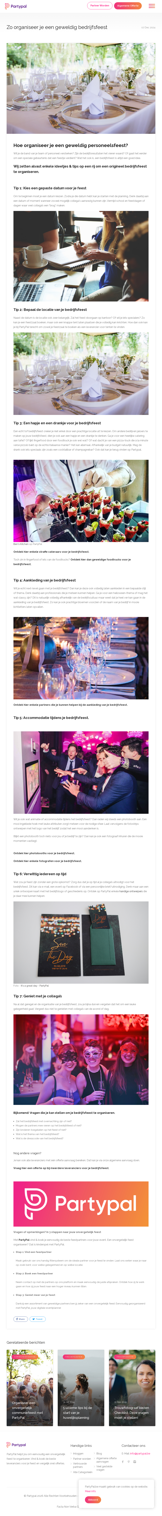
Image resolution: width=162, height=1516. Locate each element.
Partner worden (82, 1458)
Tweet (37, 1319)
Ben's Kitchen (20, 544)
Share (20, 1319)
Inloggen (78, 1453)
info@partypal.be (140, 1453)
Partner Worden (99, 5)
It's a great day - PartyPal (35, 985)
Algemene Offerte (128, 5)
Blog (99, 1453)
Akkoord (93, 1499)
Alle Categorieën (82, 1472)
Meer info (90, 1491)
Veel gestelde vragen (104, 1468)
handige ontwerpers (131, 891)
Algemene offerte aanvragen (106, 1460)
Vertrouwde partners (80, 1465)
